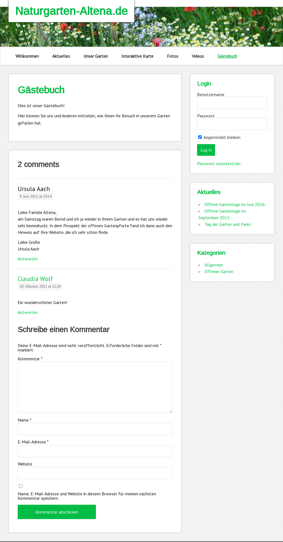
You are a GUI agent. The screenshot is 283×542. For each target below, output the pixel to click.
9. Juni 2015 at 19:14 (35, 196)
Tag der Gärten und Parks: (228, 224)
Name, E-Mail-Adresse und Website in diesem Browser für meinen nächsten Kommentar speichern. (87, 495)
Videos (198, 56)
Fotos (172, 56)
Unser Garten (95, 56)
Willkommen (27, 56)
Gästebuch (227, 56)
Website (25, 464)
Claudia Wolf (35, 279)
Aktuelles (61, 56)
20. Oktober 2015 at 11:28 (40, 286)
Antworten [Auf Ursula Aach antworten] (28, 258)
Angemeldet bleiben (219, 137)
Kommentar (30, 358)
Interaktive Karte (137, 56)
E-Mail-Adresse (33, 442)
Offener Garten (219, 271)
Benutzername (210, 94)
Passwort (206, 115)
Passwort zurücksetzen (218, 163)
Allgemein (214, 265)
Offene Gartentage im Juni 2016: (235, 204)
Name (25, 420)
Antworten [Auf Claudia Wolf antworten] (28, 312)
